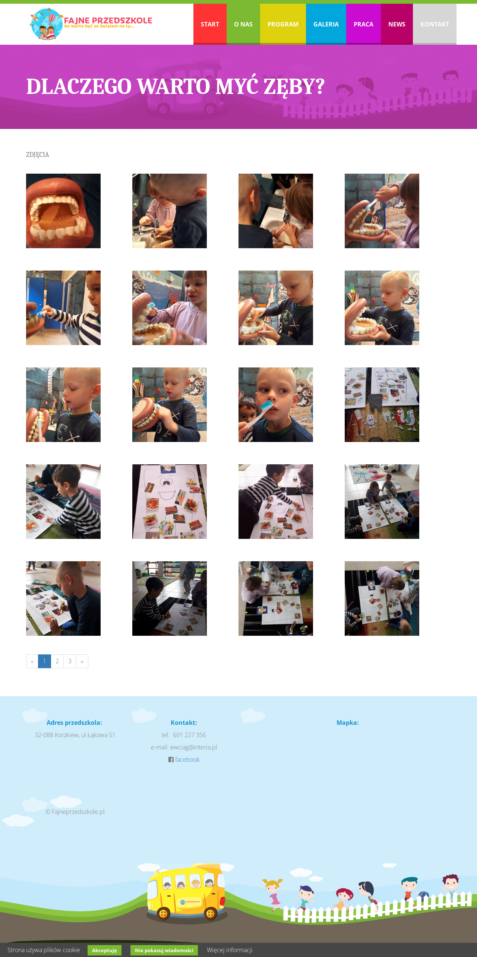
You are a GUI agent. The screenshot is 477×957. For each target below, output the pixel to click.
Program (283, 24)
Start (210, 24)
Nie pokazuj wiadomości (164, 950)
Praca (363, 24)
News (396, 24)
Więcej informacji (230, 950)
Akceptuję (104, 950)
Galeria (326, 24)
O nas (243, 24)
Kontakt (434, 24)
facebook (187, 759)
